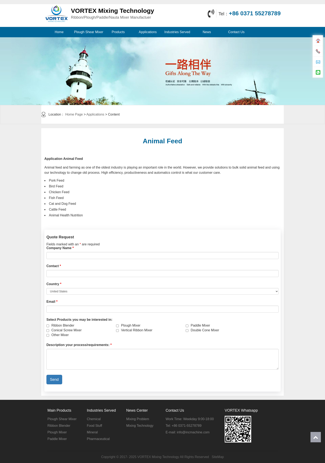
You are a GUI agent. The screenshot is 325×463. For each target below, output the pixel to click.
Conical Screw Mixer (66, 330)
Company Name (60, 248)
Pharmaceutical (98, 439)
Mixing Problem (137, 419)
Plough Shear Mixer (88, 32)
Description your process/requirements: (79, 345)
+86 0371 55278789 (255, 13)
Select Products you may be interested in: (79, 319)
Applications (148, 32)
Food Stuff (94, 425)
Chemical (94, 419)
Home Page (74, 114)
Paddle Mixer (200, 325)
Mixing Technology (139, 425)
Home (59, 32)
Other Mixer (60, 335)
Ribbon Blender (62, 325)
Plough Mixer (130, 325)
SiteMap (218, 457)
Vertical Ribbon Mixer (136, 330)
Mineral (92, 432)
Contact (53, 266)
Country (53, 284)
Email (51, 301)
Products (118, 32)
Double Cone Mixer (205, 330)
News (207, 32)
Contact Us (236, 32)
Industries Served (177, 32)
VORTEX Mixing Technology (158, 457)
